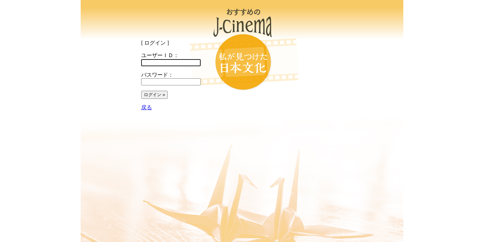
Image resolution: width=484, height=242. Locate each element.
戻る (146, 107)
